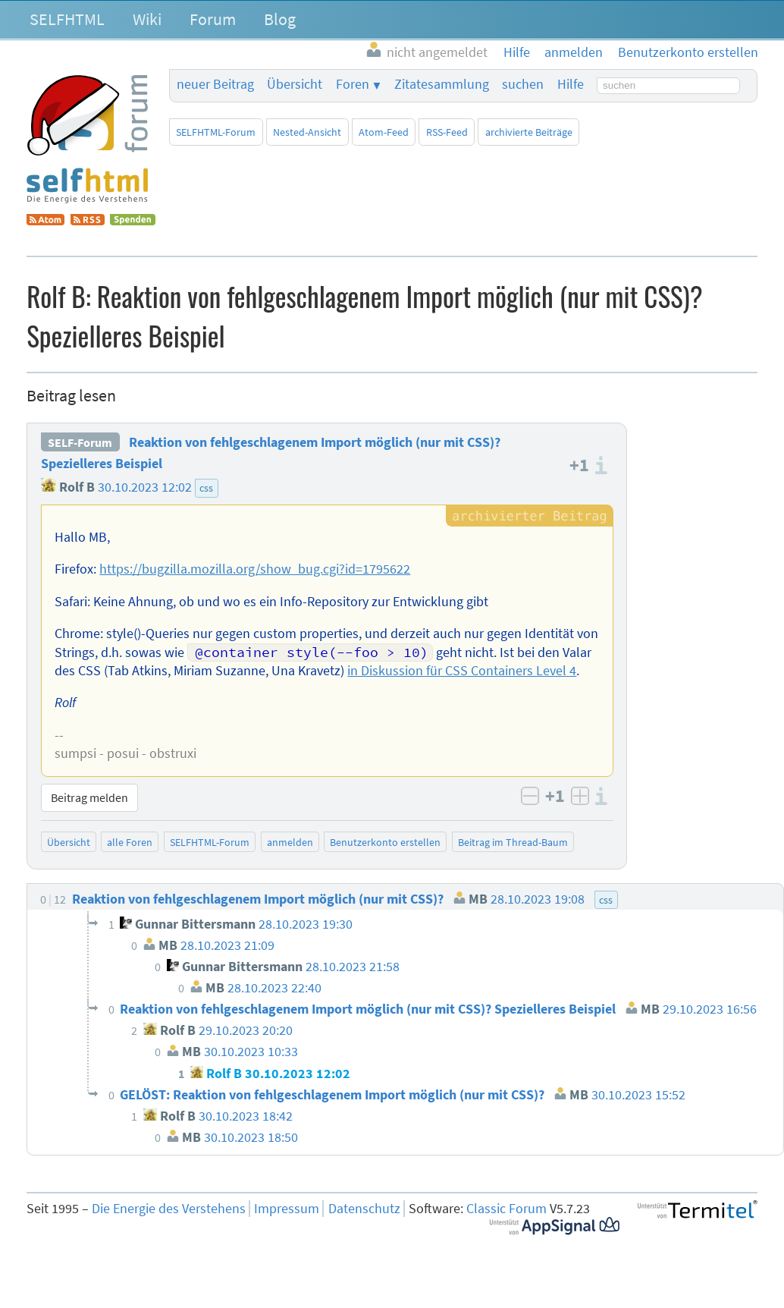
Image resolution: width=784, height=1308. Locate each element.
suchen (523, 84)
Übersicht (294, 84)
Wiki (147, 19)
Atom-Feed (384, 132)
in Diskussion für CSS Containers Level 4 (461, 670)
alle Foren (129, 842)
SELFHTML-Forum (216, 132)
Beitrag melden (89, 797)
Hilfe (570, 84)
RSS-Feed (447, 132)
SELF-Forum (80, 442)
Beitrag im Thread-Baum (513, 842)
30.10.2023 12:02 (145, 487)
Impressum (286, 1208)
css (206, 488)
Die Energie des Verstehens (169, 1208)
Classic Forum (506, 1208)
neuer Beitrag (215, 84)
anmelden (290, 842)
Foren (352, 84)
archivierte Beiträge (528, 132)
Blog (280, 19)
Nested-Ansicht (307, 132)
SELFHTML (67, 19)
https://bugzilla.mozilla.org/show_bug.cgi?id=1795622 (254, 569)
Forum (213, 19)
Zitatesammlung (441, 84)
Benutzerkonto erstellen (385, 842)
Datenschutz (364, 1208)
